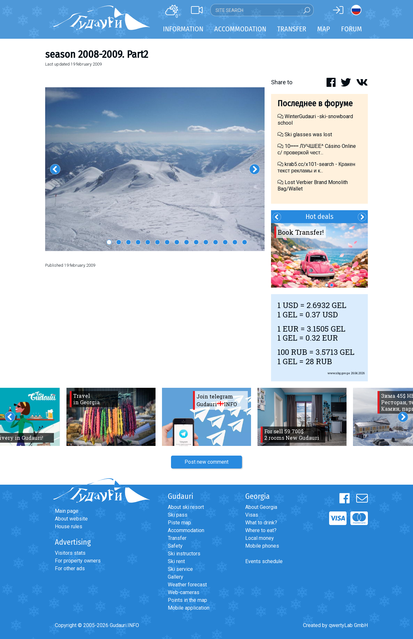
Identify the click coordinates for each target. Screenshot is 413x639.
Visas (251, 515)
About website (71, 519)
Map (323, 29)
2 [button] (118, 242)
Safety (175, 546)
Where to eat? (261, 530)
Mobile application (188, 608)
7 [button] (167, 242)
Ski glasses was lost (304, 134)
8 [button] (176, 242)
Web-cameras (183, 592)
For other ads (70, 568)
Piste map (179, 523)
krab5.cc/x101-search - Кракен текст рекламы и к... (316, 167)
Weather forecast (187, 585)
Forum (351, 29)
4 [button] (138, 242)
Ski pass (177, 515)
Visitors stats (70, 553)
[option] (155, 169)
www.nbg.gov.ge (338, 373)
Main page (66, 511)
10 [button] (196, 242)
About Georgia (261, 507)
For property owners (78, 561)
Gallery (175, 577)
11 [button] (205, 242)
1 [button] (109, 242)
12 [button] (215, 242)
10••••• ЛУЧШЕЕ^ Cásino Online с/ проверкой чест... (316, 149)
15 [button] (244, 242)
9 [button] (186, 242)
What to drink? (261, 523)
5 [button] (147, 242)
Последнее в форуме (315, 103)
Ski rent (176, 561)
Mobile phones (262, 546)
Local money (259, 538)
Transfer (177, 538)
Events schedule (264, 561)
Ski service (180, 569)
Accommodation (186, 530)
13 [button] (225, 242)
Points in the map (187, 600)
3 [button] (128, 242)
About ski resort (186, 507)
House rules (68, 526)
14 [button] (234, 242)
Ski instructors (184, 554)
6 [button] (157, 242)
